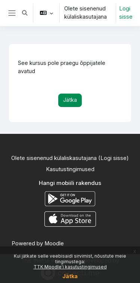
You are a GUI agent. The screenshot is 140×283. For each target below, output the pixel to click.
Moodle (54, 243)
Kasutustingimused (70, 169)
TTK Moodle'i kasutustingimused (70, 267)
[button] (24, 13)
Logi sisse (126, 12)
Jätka (70, 276)
